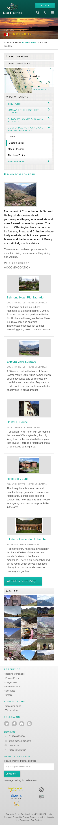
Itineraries (10, 691)
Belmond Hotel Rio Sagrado (25, 297)
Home (25, 42)
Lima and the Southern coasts (24, 111)
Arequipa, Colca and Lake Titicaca (25, 120)
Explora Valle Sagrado (21, 361)
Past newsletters (13, 686)
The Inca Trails (16, 155)
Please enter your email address (20, 761)
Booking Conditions (15, 674)
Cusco (11, 136)
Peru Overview (17, 56)
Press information (17, 750)
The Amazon (16, 161)
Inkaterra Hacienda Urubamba (26, 539)
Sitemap (7, 817)
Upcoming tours (13, 706)
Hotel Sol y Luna (17, 478)
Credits (9, 695)
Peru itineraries (19, 63)
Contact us (14, 745)
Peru (34, 42)
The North (15, 104)
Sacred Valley (16, 143)
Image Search (12, 682)
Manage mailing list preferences (21, 780)
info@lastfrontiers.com (17, 741)
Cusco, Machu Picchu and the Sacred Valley (25, 129)
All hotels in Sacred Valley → (23, 581)
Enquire (45, 5)
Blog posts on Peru (19, 174)
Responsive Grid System (31, 820)
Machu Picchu (16, 149)
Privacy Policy (12, 678)
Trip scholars (11, 710)
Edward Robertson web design (36, 817)
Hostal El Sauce (17, 422)
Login (49, 814)
